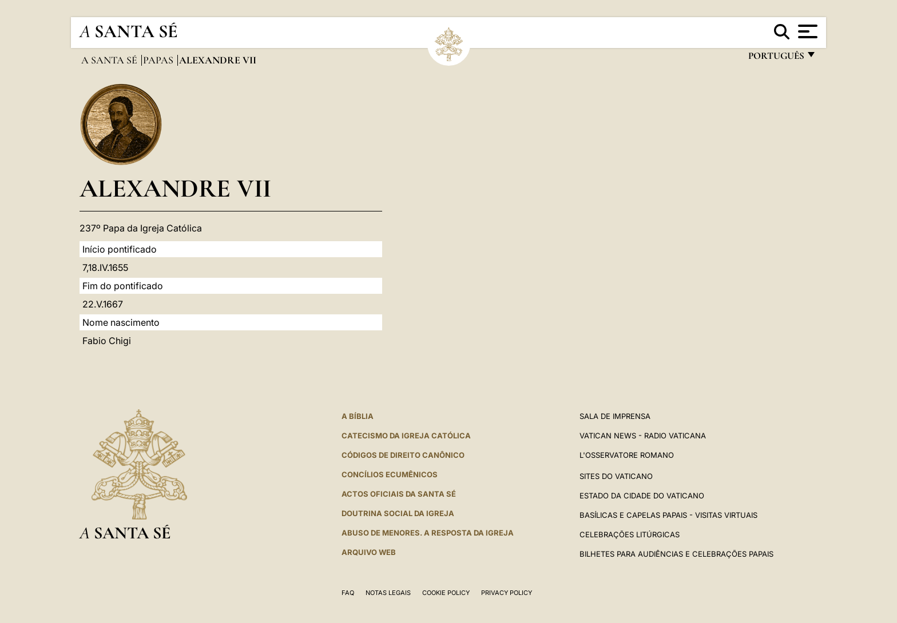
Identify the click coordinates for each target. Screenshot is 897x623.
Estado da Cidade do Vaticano (642, 495)
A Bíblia (358, 416)
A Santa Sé (110, 60)
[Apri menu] (806, 31)
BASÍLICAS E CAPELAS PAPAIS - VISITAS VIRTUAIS (668, 515)
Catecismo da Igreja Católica (406, 435)
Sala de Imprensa (615, 416)
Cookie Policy (446, 593)
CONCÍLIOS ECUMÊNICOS (390, 474)
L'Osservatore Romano (627, 455)
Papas (159, 60)
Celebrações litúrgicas (630, 534)
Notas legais (388, 593)
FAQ (348, 593)
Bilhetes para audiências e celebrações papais (676, 553)
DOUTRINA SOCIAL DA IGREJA (398, 513)
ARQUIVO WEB (369, 552)
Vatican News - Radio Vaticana (643, 435)
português (775, 58)
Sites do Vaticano (616, 476)
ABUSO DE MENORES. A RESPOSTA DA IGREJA (428, 532)
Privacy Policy (506, 593)
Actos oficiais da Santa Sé (399, 493)
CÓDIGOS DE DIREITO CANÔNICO (403, 455)
